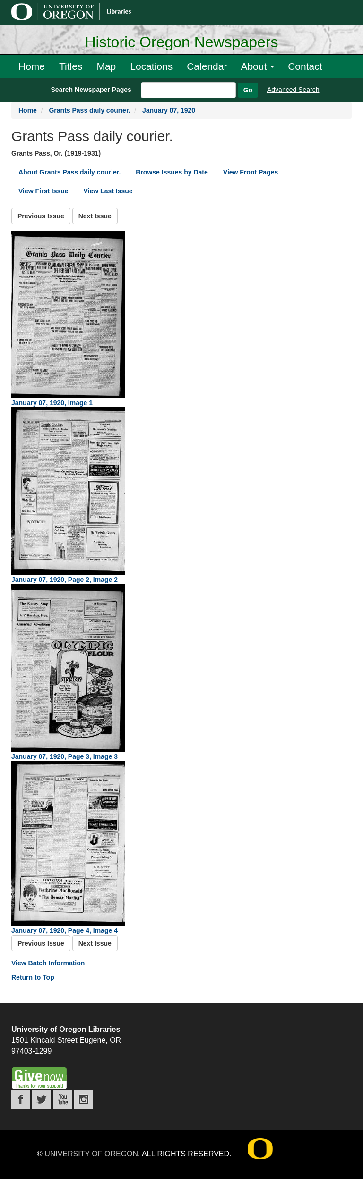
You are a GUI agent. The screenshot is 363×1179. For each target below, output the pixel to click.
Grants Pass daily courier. (89, 110)
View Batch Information (48, 963)
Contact (305, 66)
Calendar (207, 66)
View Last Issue (108, 191)
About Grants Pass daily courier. (69, 172)
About (257, 66)
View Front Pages (250, 172)
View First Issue (43, 191)
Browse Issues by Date (172, 172)
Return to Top (32, 977)
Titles (70, 66)
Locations (151, 66)
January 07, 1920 (168, 110)
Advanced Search (293, 89)
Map (106, 66)
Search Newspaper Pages (91, 89)
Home (31, 66)
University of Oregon (91, 1154)
